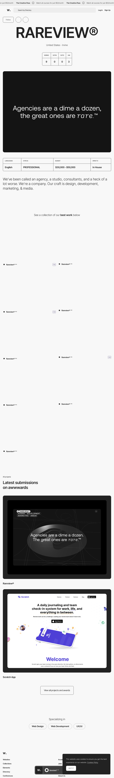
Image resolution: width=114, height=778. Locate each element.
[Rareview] (84, 287)
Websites (6, 760)
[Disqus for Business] (29, 428)
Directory (6, 772)
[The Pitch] (29, 288)
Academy (62, 760)
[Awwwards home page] (39, 770)
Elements (6, 768)
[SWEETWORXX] (84, 381)
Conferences (8, 776)
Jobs (60, 764)
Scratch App (9, 677)
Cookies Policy (92, 762)
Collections (7, 764)
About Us (61, 776)
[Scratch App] (84, 241)
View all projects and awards (57, 690)
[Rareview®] (29, 241)
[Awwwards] (9, 10)
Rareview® (8, 583)
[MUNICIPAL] (84, 334)
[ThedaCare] (29, 336)
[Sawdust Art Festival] (29, 382)
